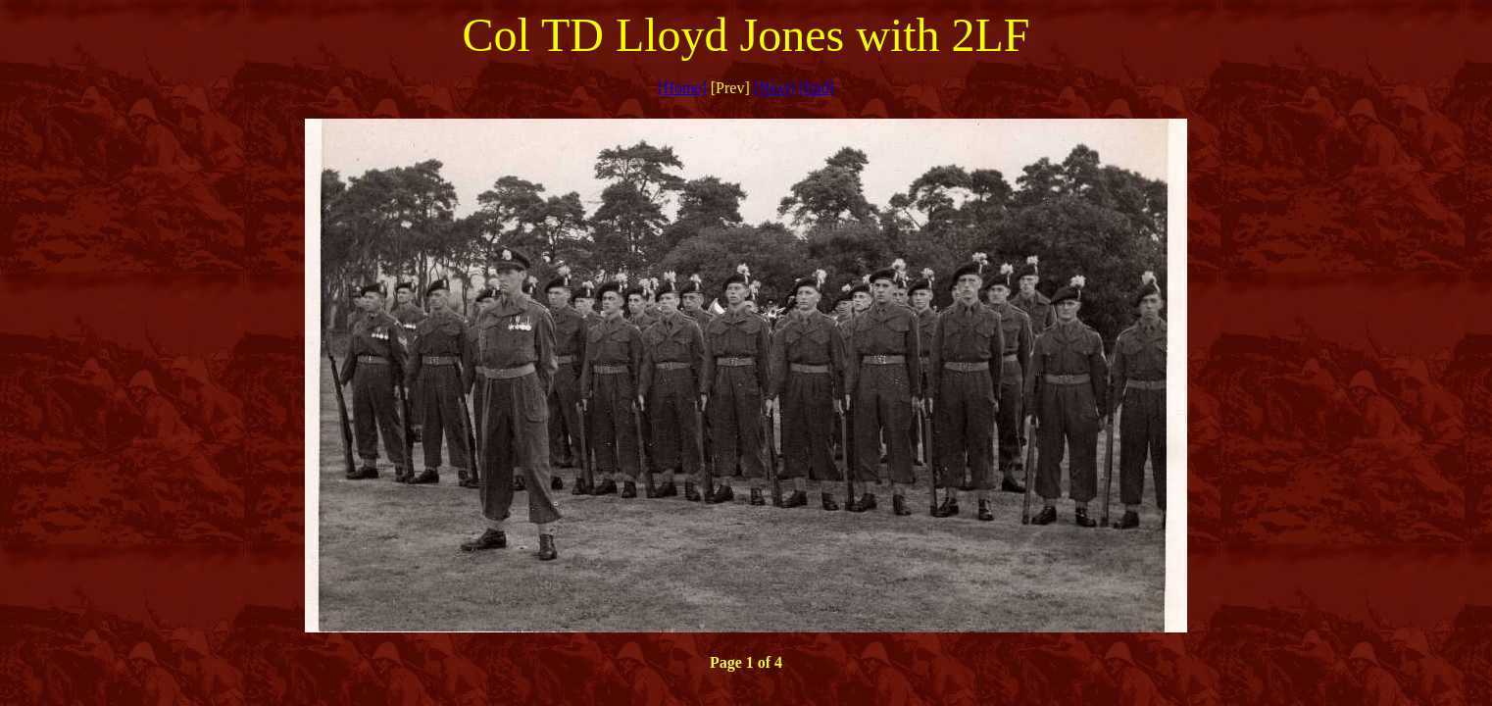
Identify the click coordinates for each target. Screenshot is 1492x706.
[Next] (774, 87)
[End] (816, 87)
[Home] (682, 87)
